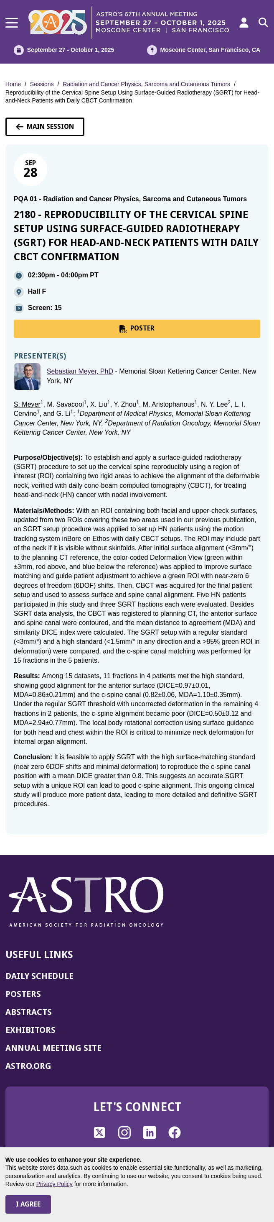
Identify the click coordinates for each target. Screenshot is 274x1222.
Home (13, 84)
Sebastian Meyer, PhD (80, 371)
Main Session (45, 127)
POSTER (137, 328)
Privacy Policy (54, 1184)
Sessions (42, 84)
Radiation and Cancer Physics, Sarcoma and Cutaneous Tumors (146, 84)
